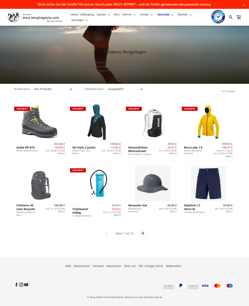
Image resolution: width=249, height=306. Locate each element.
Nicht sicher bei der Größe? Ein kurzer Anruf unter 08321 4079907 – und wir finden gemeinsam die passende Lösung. (124, 4)
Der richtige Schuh (151, 266)
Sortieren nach (94, 89)
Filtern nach (22, 89)
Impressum (113, 266)
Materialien (173, 266)
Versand (98, 266)
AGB (68, 266)
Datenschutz (82, 266)
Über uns (130, 266)
